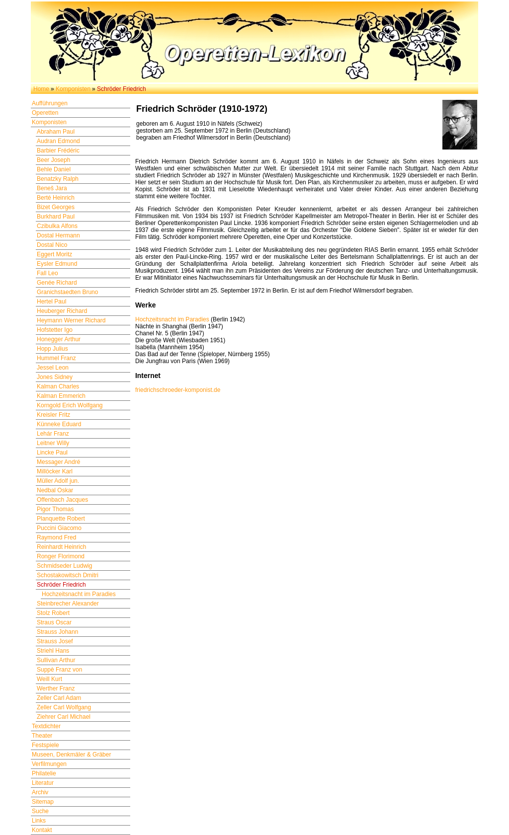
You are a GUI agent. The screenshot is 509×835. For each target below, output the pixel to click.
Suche (40, 811)
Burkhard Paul (56, 216)
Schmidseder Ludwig (64, 565)
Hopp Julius (52, 348)
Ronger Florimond (61, 556)
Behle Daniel (54, 169)
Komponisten (73, 88)
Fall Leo (47, 273)
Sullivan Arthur (56, 660)
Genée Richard (57, 282)
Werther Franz (56, 688)
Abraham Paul (56, 131)
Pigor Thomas (55, 509)
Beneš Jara (52, 188)
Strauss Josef (55, 641)
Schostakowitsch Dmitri (67, 575)
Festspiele (45, 745)
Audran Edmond (58, 141)
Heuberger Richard (62, 310)
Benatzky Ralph (58, 178)
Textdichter (46, 726)
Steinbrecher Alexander (68, 603)
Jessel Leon (53, 367)
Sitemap (43, 801)
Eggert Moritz (54, 254)
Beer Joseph (53, 159)
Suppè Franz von (59, 669)
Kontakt (42, 830)
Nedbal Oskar (55, 490)
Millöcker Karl (55, 471)
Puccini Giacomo (59, 528)
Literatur (43, 782)
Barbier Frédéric (58, 150)
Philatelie (44, 773)
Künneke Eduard (59, 424)
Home (41, 88)
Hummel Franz (56, 358)
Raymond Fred (56, 537)
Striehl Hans (53, 650)
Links (39, 820)
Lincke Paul (52, 452)
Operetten (45, 112)
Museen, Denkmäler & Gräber (71, 754)
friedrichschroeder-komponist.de (177, 389)
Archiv (40, 792)
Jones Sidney (55, 377)
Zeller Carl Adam (59, 697)
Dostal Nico (52, 244)
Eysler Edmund (57, 263)
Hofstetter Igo (55, 329)
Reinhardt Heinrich (61, 546)
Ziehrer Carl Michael (63, 716)
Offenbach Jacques (62, 499)
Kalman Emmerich (61, 395)
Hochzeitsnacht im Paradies (79, 594)
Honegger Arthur (59, 339)
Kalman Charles (58, 386)
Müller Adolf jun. (58, 480)
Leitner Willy (53, 443)
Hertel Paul (51, 301)
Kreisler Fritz (53, 414)
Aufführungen (50, 103)
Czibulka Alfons (57, 226)
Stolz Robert (53, 612)
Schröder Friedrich (61, 584)
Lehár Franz (53, 433)
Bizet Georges (56, 207)
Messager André (58, 461)
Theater (42, 735)
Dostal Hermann (58, 235)
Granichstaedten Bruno (67, 292)
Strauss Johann (57, 631)
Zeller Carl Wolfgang (64, 707)
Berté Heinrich (56, 197)
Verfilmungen (49, 763)
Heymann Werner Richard (71, 320)
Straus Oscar (54, 622)
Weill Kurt (49, 679)
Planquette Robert (61, 518)
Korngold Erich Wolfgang (70, 405)
